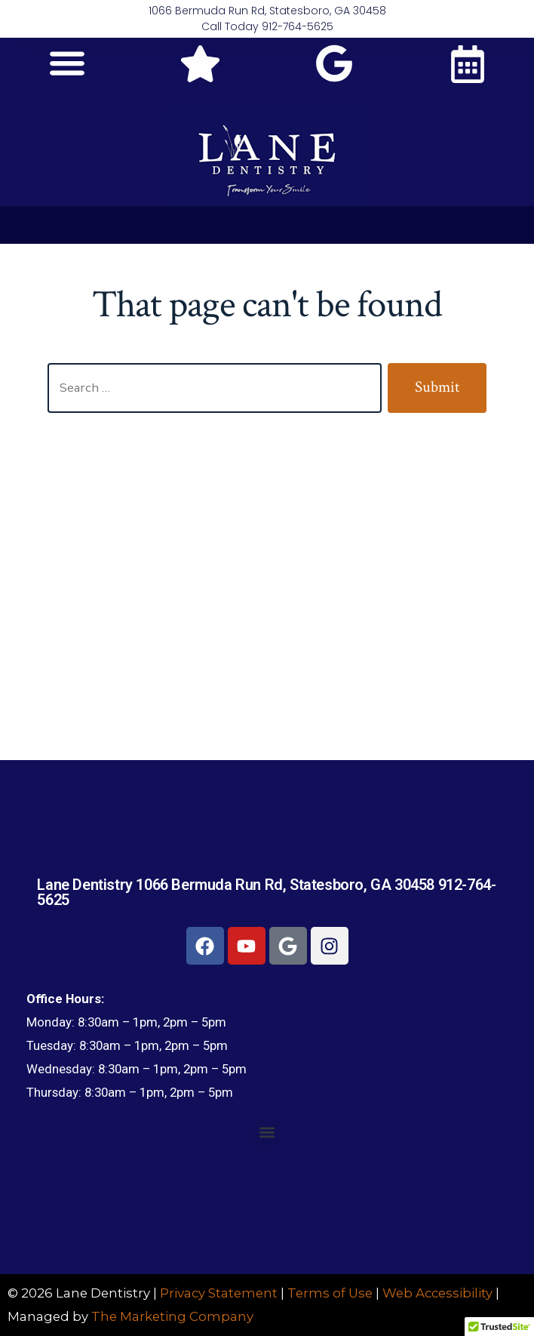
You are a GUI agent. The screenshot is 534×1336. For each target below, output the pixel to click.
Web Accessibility (437, 1293)
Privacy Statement (219, 1293)
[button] (67, 62)
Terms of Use (330, 1293)
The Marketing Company (172, 1316)
